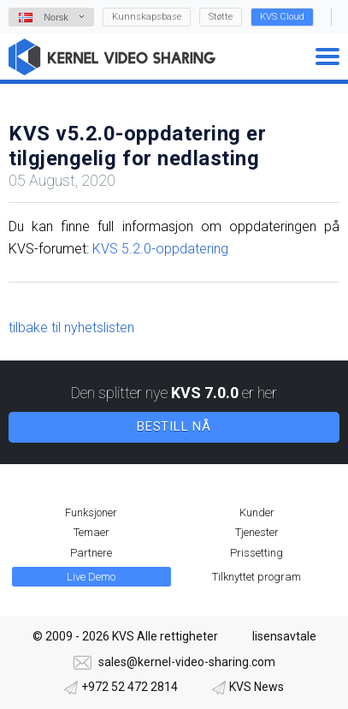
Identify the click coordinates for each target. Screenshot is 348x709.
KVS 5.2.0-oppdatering (160, 249)
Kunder (256, 512)
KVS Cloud (282, 16)
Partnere (91, 552)
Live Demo (91, 576)
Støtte (221, 16)
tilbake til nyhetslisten (71, 327)
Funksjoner (91, 512)
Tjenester (257, 532)
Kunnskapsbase (146, 16)
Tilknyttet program (256, 576)
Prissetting (256, 552)
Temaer (91, 532)
